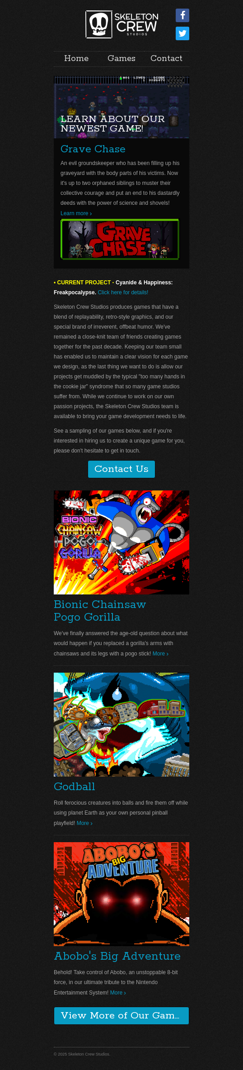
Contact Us (121, 469)
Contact (166, 58)
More (159, 653)
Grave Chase (93, 149)
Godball (74, 787)
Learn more (74, 213)
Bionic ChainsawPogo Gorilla (100, 611)
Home (76, 58)
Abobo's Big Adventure (117, 956)
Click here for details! (123, 292)
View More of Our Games (123, 1015)
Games (121, 58)
